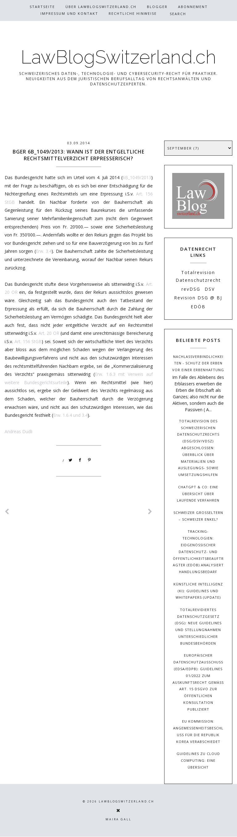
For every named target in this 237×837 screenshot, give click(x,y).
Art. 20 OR (49, 333)
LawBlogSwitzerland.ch (118, 57)
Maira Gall (118, 819)
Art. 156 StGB (28, 341)
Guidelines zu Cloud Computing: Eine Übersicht (198, 760)
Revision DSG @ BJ (198, 298)
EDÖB (198, 307)
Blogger (157, 6)
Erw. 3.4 (44, 251)
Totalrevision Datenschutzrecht (198, 276)
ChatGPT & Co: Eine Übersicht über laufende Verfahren (198, 494)
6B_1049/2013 (137, 177)
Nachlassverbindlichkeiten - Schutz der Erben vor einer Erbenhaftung (198, 363)
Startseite (42, 6)
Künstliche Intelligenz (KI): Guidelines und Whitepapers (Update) (198, 591)
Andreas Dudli (18, 431)
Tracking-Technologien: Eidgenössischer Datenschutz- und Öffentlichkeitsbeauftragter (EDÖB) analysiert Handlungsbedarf (198, 551)
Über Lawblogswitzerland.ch (100, 6)
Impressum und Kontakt (69, 13)
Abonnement (193, 6)
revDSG (190, 289)
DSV (210, 289)
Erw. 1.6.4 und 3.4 (70, 415)
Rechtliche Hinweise (133, 13)
